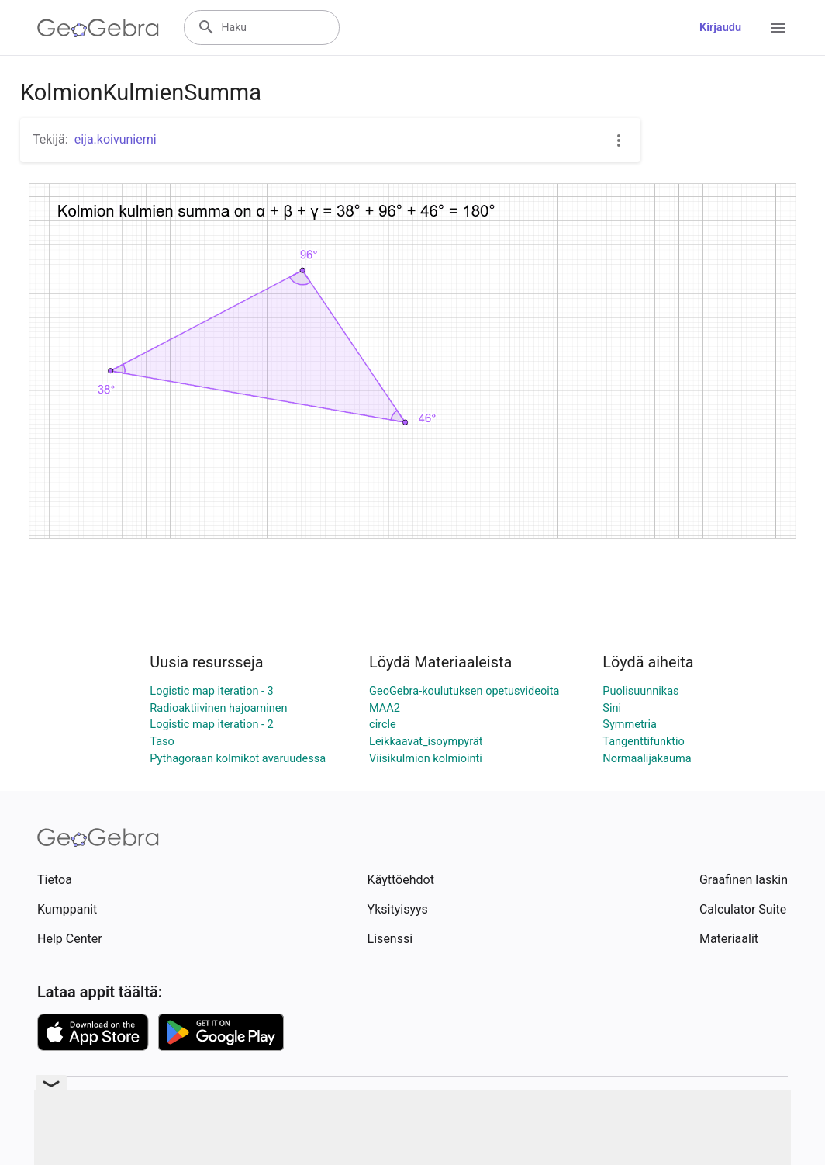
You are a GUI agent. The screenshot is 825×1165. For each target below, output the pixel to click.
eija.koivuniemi (115, 139)
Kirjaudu (720, 27)
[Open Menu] (778, 28)
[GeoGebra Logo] (98, 28)
